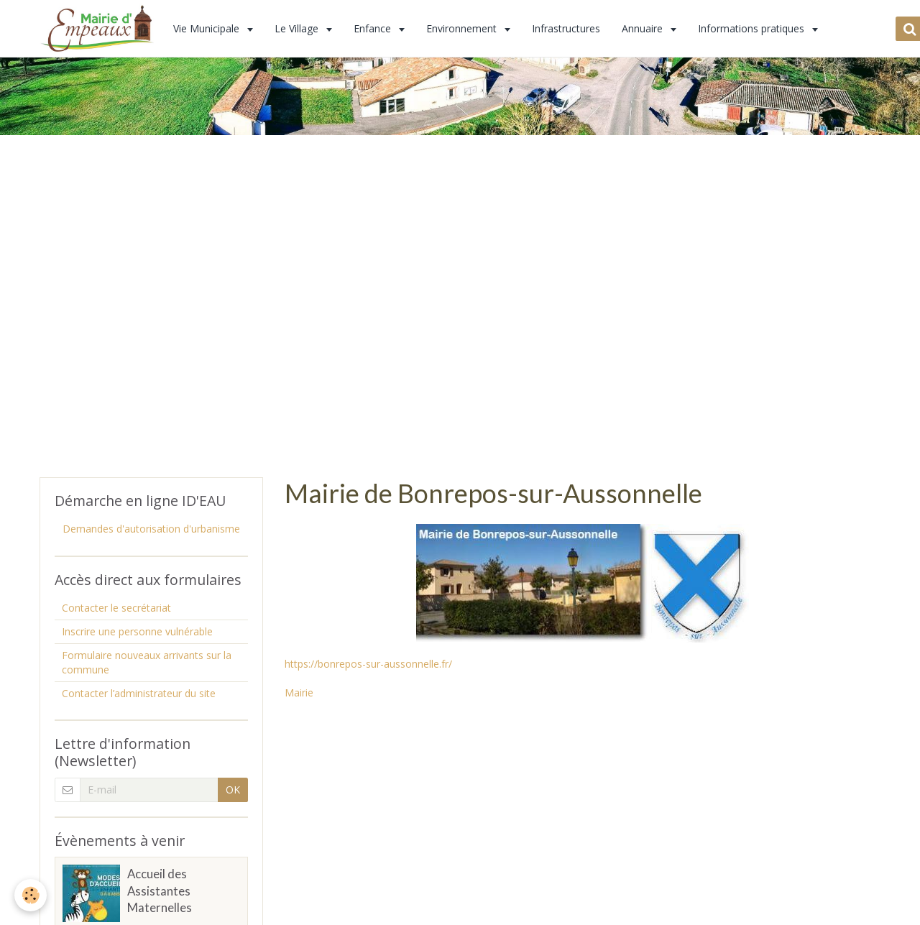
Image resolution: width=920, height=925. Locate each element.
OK (233, 789)
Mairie (299, 692)
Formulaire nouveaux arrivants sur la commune (146, 662)
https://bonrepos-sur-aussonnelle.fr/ (368, 664)
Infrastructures (566, 28)
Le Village (298, 28)
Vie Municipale (207, 28)
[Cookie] (30, 895)
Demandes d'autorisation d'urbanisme (151, 528)
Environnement (463, 28)
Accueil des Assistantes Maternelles (159, 891)
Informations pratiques (752, 28)
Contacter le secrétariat (116, 608)
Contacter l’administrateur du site (139, 693)
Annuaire (644, 28)
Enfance (374, 28)
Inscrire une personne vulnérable (137, 631)
